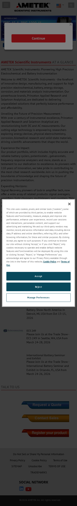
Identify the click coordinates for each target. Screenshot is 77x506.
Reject (38, 286)
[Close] (69, 203)
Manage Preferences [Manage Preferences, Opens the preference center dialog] (38, 297)
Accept (38, 276)
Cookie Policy (49, 261)
